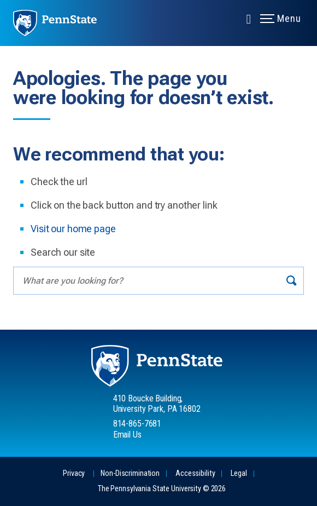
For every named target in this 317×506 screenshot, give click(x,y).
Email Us (127, 434)
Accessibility (195, 473)
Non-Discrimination (130, 473)
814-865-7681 (137, 423)
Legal (238, 473)
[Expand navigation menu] (248, 18)
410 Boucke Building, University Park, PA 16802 (157, 403)
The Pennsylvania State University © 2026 (162, 488)
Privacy (74, 473)
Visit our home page (73, 228)
